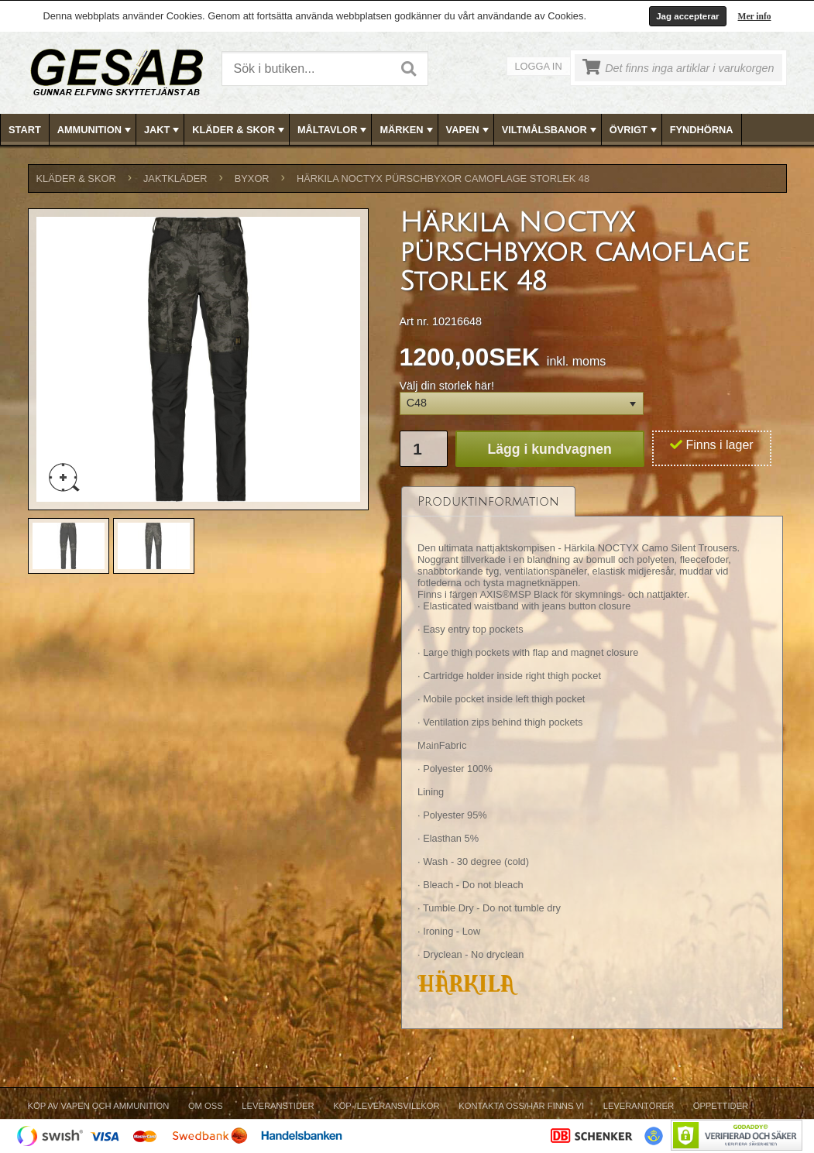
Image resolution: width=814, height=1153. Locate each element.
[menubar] (407, 130)
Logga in (538, 66)
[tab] (488, 501)
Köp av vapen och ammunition (99, 1105)
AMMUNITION (95, 130)
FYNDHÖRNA (701, 130)
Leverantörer (638, 1105)
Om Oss (205, 1105)
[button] (521, 404)
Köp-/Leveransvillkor (386, 1105)
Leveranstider (278, 1105)
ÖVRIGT (635, 130)
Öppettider (720, 1105)
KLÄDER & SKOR (239, 130)
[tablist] (592, 757)
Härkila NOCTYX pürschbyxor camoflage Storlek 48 (443, 178)
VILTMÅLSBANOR (550, 130)
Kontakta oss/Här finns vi (521, 1105)
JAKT (163, 130)
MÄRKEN (407, 130)
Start (25, 130)
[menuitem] (25, 130)
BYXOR (252, 178)
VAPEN (469, 130)
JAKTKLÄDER (175, 178)
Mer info (754, 16)
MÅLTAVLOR (333, 130)
